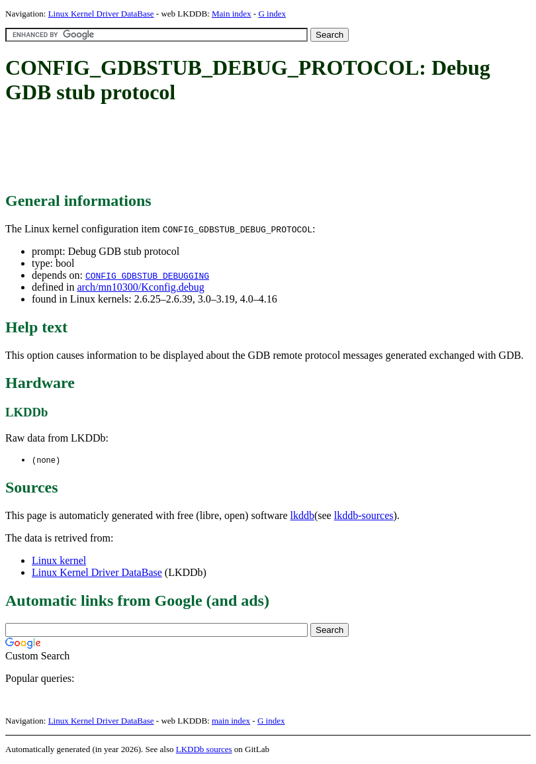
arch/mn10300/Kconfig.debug (140, 287)
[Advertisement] (246, 149)
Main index (231, 14)
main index (231, 721)
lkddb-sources (364, 516)
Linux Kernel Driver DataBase (101, 14)
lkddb (302, 516)
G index (272, 14)
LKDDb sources (204, 750)
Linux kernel (59, 561)
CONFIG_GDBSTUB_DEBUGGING (147, 275)
